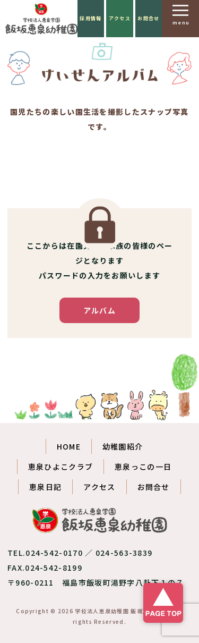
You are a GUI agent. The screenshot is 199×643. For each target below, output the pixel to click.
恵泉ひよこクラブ (60, 466)
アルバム (99, 310)
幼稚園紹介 (122, 446)
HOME (69, 446)
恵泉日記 (45, 486)
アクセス (120, 18)
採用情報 (90, 18)
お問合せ (148, 18)
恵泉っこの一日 (143, 466)
